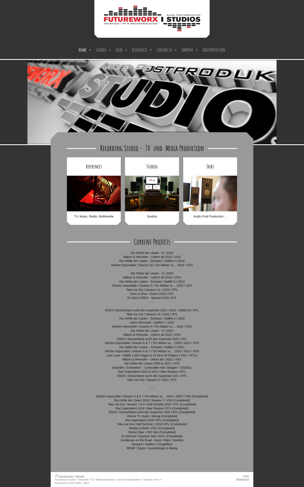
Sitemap (79, 476)
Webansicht (242, 479)
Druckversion (64, 476)
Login (246, 475)
